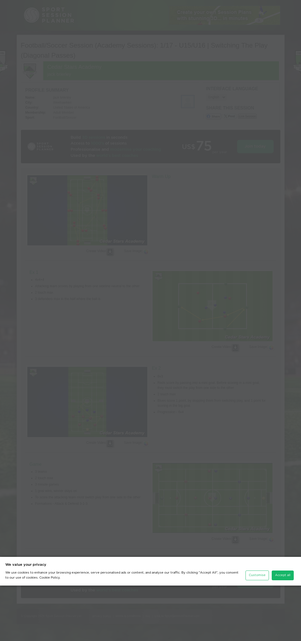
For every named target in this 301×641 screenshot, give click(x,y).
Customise (257, 630)
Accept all (282, 630)
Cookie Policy (49, 633)
